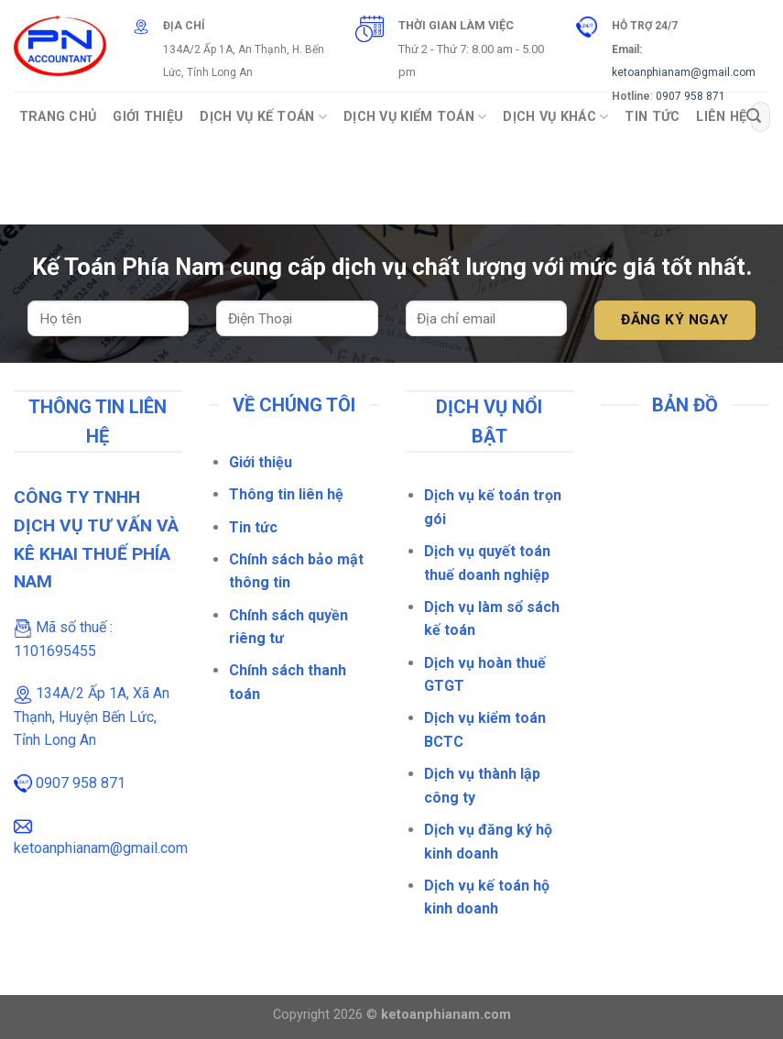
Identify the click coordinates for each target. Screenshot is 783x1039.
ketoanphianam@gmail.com (684, 72)
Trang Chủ (58, 117)
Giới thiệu (260, 462)
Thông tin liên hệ (286, 494)
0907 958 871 (690, 96)
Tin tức (253, 527)
